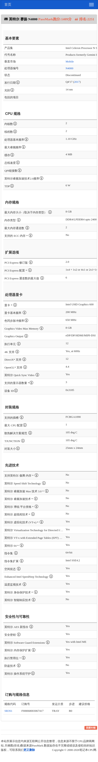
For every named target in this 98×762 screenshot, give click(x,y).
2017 (77, 81)
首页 (7, 4)
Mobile (69, 61)
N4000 (69, 68)
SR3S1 (8, 710)
